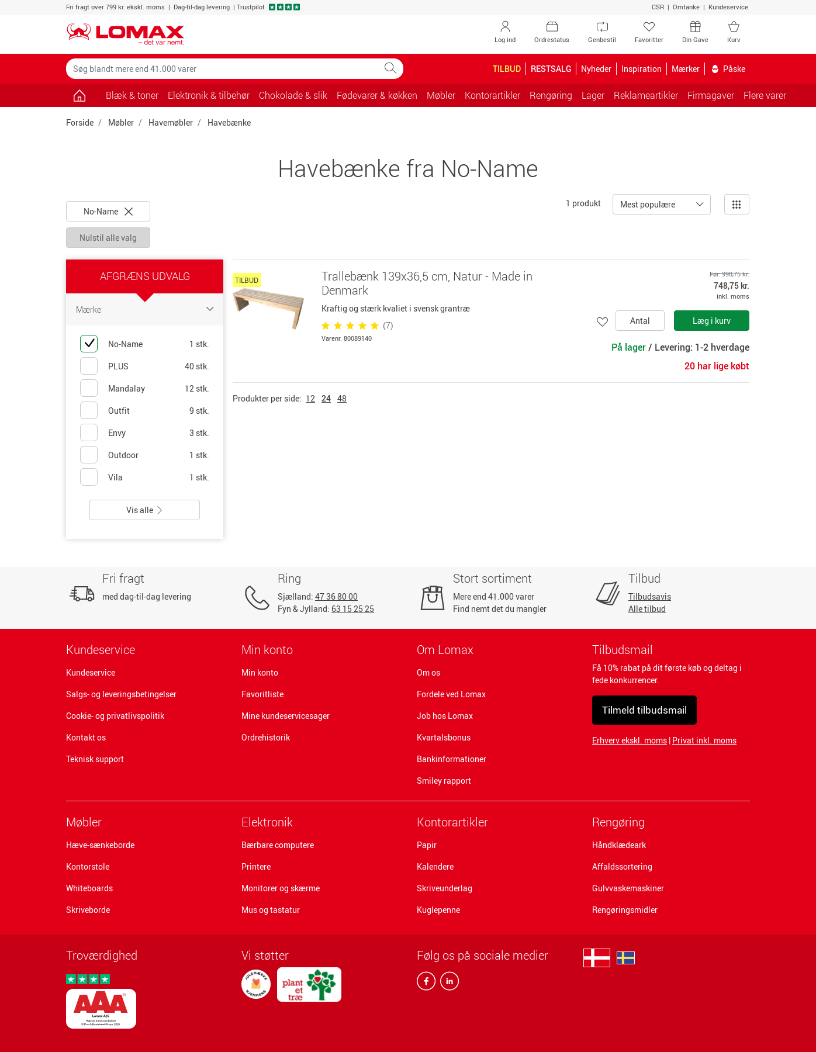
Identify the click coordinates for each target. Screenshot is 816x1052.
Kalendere (435, 866)
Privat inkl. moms (704, 740)
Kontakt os (86, 737)
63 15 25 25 (352, 608)
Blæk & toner (132, 95)
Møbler (121, 122)
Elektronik (267, 822)
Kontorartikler (452, 822)
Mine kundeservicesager (285, 715)
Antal (640, 320)
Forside (80, 122)
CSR (658, 6)
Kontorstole (87, 866)
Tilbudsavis (649, 596)
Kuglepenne (438, 909)
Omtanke (686, 6)
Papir (427, 844)
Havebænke (229, 122)
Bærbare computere (277, 844)
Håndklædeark (619, 844)
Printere (256, 866)
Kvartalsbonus (444, 737)
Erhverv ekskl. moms (629, 740)
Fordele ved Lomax (451, 694)
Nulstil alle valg (108, 237)
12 (310, 398)
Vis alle (145, 509)
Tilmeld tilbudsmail (644, 710)
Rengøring (618, 822)
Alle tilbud (647, 608)
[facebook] (426, 983)
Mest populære (647, 204)
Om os (428, 672)
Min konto (259, 672)
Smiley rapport (444, 780)
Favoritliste (262, 694)
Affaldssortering (622, 866)
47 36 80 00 (336, 596)
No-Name (108, 211)
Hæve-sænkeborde (100, 844)
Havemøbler (170, 122)
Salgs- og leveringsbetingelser (121, 694)
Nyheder (596, 68)
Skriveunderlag (444, 888)
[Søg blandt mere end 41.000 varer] (222, 68)
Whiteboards (89, 888)
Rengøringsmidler (625, 909)
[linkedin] (447, 983)
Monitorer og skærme (280, 888)
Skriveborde (88, 909)
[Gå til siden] (79, 95)
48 (342, 398)
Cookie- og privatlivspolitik (115, 715)
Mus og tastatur (270, 909)
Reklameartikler (646, 95)
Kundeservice (728, 6)
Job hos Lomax (445, 715)
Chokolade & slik (293, 95)
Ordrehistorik (265, 737)
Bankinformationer (451, 758)
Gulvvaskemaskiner (628, 888)
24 (326, 398)
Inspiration (641, 68)
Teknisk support (95, 758)
